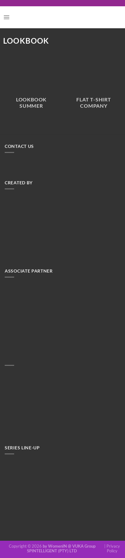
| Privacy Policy (112, 548)
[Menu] (6, 17)
